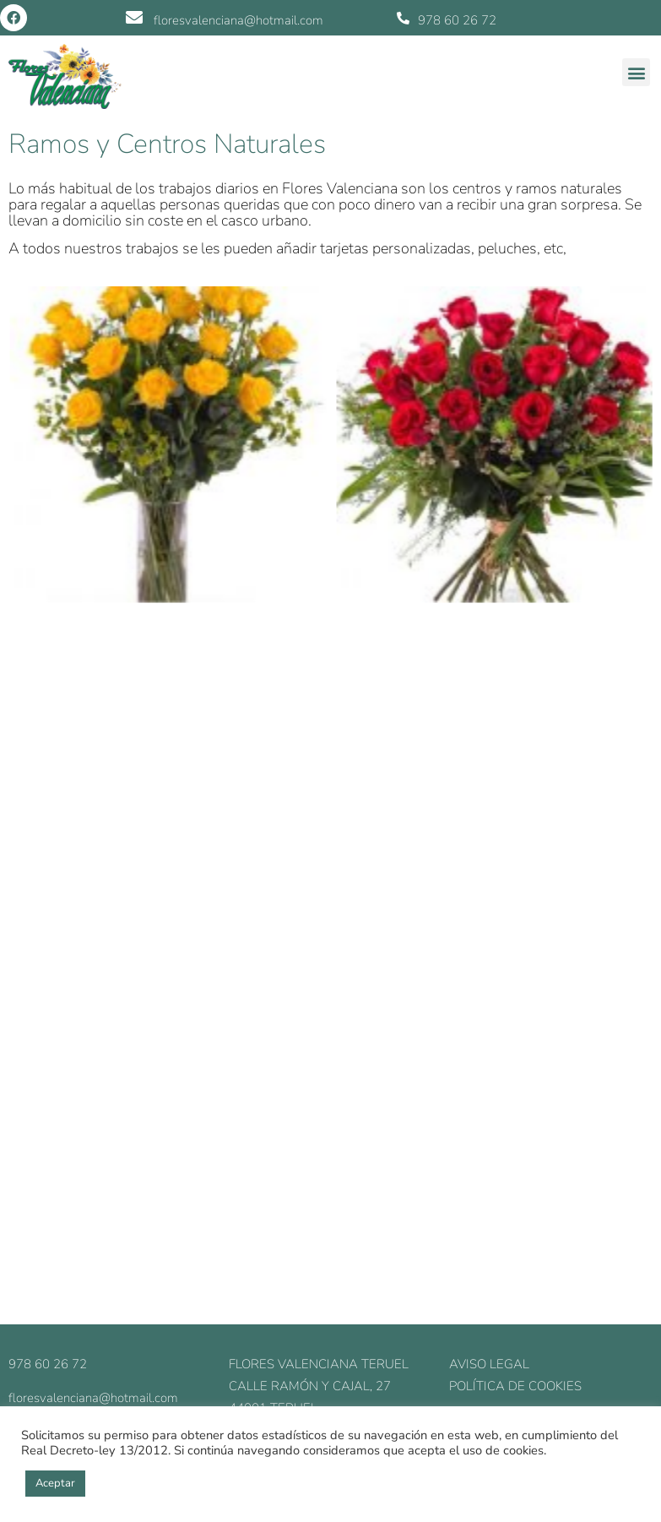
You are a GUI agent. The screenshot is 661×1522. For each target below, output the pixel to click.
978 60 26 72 (457, 20)
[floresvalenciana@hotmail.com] (134, 17)
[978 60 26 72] (403, 18)
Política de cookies (515, 1386)
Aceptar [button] (55, 1483)
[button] (636, 72)
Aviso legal (489, 1364)
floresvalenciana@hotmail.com (238, 20)
